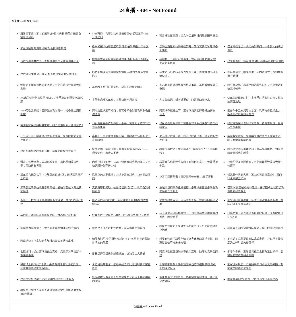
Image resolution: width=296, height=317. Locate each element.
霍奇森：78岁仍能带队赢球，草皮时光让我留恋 (255, 227)
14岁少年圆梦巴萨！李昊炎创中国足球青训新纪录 (49, 61)
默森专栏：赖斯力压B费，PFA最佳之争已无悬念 (120, 215)
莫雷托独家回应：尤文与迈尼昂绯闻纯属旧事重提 (188, 35)
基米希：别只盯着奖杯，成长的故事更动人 (117, 86)
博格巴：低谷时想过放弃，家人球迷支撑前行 (118, 227)
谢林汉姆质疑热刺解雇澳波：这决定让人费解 (118, 253)
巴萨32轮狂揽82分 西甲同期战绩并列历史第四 (47, 279)
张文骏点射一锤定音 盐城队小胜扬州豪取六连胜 (255, 61)
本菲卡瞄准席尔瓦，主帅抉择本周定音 (114, 99)
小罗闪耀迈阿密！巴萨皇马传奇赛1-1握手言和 (186, 176)
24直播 (138, 306)
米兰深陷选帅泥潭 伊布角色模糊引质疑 (43, 48)
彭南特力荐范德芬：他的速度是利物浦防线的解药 (49, 227)
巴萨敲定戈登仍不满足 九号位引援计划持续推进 (48, 74)
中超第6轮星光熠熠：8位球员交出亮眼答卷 (252, 279)
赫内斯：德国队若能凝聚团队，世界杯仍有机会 (48, 215)
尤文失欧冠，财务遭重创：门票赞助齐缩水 (184, 99)
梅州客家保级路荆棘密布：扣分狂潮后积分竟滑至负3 (51, 125)
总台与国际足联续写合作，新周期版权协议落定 (48, 151)
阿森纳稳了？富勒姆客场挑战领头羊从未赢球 (47, 240)
